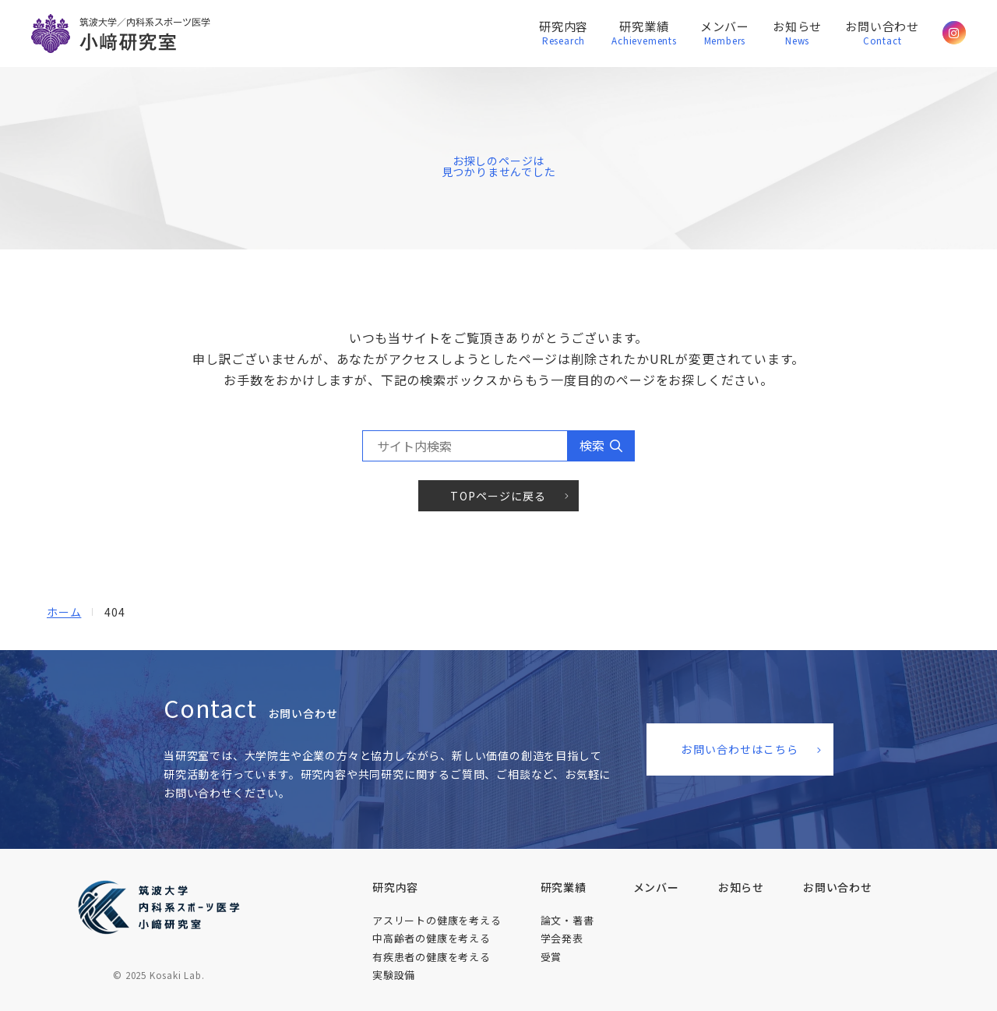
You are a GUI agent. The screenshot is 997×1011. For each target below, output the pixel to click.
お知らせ (797, 34)
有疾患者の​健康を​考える (431, 956)
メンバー (724, 34)
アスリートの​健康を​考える (437, 920)
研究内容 (563, 34)
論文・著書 (567, 920)
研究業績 (644, 34)
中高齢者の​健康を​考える (431, 938)
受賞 (551, 956)
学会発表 (562, 938)
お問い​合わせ (837, 887)
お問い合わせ (882, 34)
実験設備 (393, 974)
